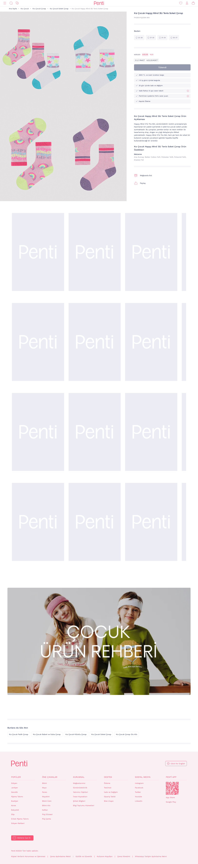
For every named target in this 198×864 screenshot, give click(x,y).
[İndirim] (17, 3)
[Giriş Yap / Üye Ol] (187, 3)
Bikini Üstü (46, 801)
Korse (13, 805)
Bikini (44, 783)
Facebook (139, 788)
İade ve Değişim (111, 792)
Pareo (44, 792)
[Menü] (5, 3)
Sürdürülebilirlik (80, 788)
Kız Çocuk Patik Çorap (18, 734)
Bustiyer (14, 801)
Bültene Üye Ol (23, 838)
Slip (13, 814)
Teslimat (107, 788)
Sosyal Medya (142, 777)
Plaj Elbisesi (47, 814)
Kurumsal (78, 777)
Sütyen (14, 783)
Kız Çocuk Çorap (39, 9)
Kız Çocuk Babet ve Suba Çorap (47, 734)
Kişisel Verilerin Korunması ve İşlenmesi (28, 856)
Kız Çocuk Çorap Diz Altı (126, 734)
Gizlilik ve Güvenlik (84, 856)
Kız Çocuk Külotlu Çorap (76, 734)
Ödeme (107, 783)
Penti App (171, 777)
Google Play (171, 802)
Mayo (44, 788)
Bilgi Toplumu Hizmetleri (83, 805)
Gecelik (14, 792)
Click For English (178, 764)
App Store (170, 797)
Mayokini (46, 797)
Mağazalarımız (79, 783)
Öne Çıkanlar (49, 777)
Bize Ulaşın (109, 801)
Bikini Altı (46, 805)
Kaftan (45, 810)
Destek (108, 777)
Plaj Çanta (46, 819)
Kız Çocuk (25, 9)
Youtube (138, 797)
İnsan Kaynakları (80, 797)
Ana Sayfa (13, 9)
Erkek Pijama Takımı (20, 819)
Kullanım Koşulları (104, 856)
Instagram (139, 783)
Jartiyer (14, 788)
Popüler (16, 777)
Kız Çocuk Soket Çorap (59, 9)
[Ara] (11, 3)
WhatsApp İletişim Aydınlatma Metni (151, 856)
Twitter (138, 792)
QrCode (172, 788)
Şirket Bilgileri (79, 801)
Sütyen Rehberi (17, 823)
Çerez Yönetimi (123, 856)
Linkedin (138, 801)
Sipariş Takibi (110, 797)
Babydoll (15, 810)
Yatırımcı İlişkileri (80, 792)
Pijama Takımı (17, 797)
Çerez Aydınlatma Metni (60, 856)
